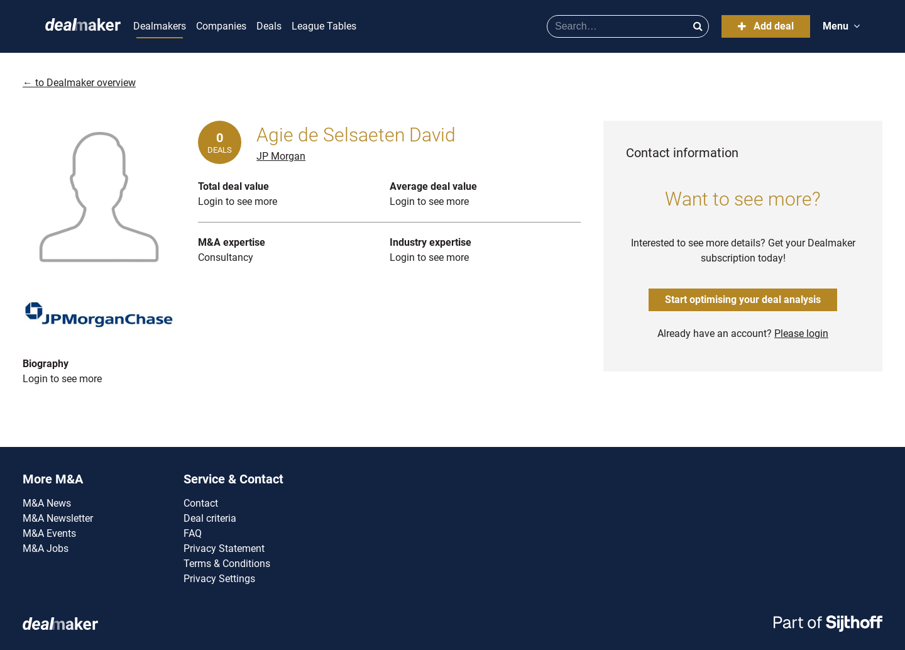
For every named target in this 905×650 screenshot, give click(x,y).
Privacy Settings (219, 579)
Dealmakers (159, 26)
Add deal (766, 26)
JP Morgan (280, 156)
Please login (801, 333)
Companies (221, 26)
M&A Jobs (46, 548)
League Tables (324, 26)
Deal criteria (210, 518)
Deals (269, 26)
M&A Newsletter (58, 518)
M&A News (47, 503)
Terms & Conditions (227, 564)
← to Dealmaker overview (79, 83)
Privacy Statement (224, 548)
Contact (201, 503)
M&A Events (49, 533)
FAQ (193, 533)
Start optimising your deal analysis (743, 300)
